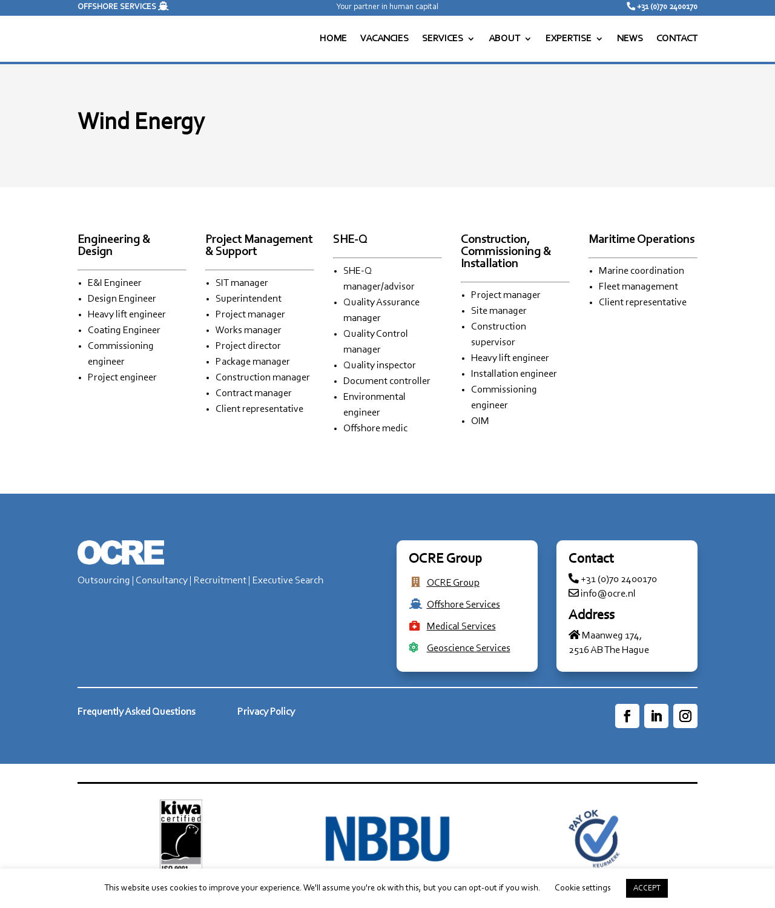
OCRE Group (453, 583)
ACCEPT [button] (647, 888)
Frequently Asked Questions (137, 712)
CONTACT (677, 39)
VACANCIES (384, 39)
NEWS (630, 39)
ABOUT (504, 39)
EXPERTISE (569, 39)
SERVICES (442, 39)
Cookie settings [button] (583, 888)
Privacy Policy (266, 712)
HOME (333, 39)
